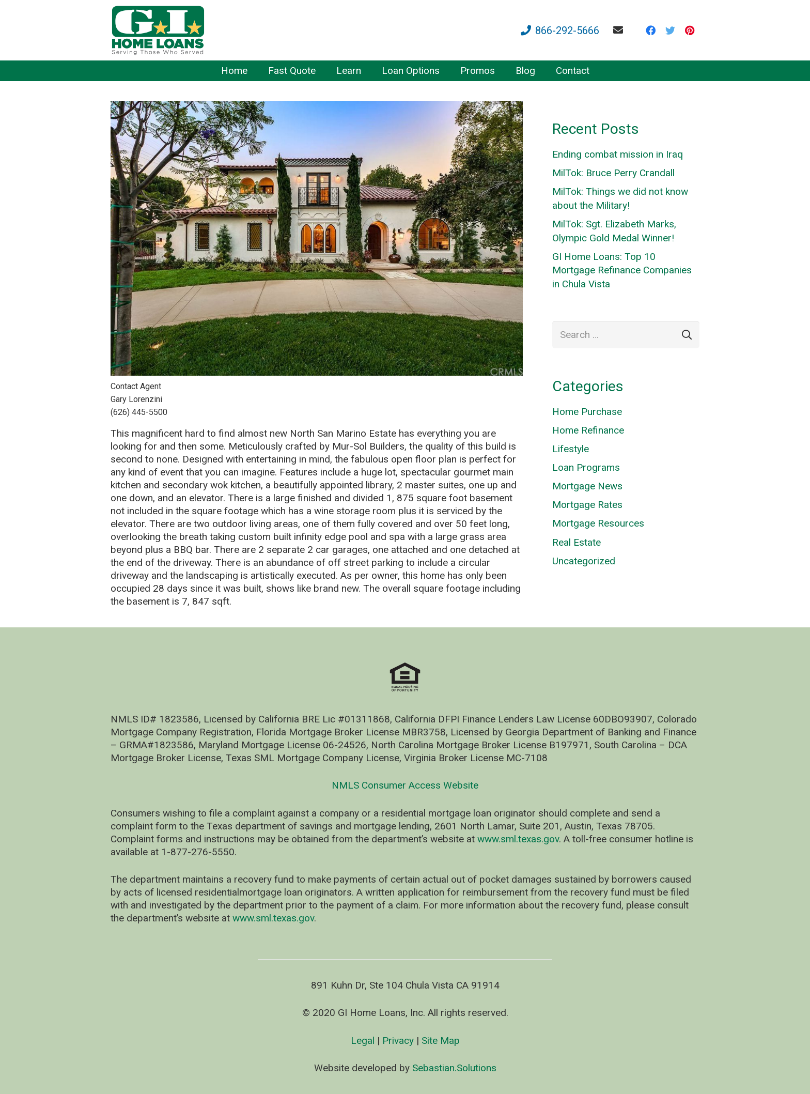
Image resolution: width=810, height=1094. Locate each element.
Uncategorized (583, 561)
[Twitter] (670, 30)
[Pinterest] (689, 30)
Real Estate (576, 542)
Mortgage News (587, 486)
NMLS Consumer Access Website (405, 785)
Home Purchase (587, 412)
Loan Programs (586, 467)
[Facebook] (650, 30)
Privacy (398, 1040)
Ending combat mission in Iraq (617, 154)
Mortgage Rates (587, 505)
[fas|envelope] (620, 30)
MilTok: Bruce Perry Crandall (613, 173)
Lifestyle (570, 449)
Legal (363, 1040)
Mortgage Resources (598, 523)
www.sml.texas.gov (518, 839)
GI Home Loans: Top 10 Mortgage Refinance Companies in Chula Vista (622, 270)
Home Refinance (588, 430)
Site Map (441, 1040)
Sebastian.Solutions (454, 1068)
